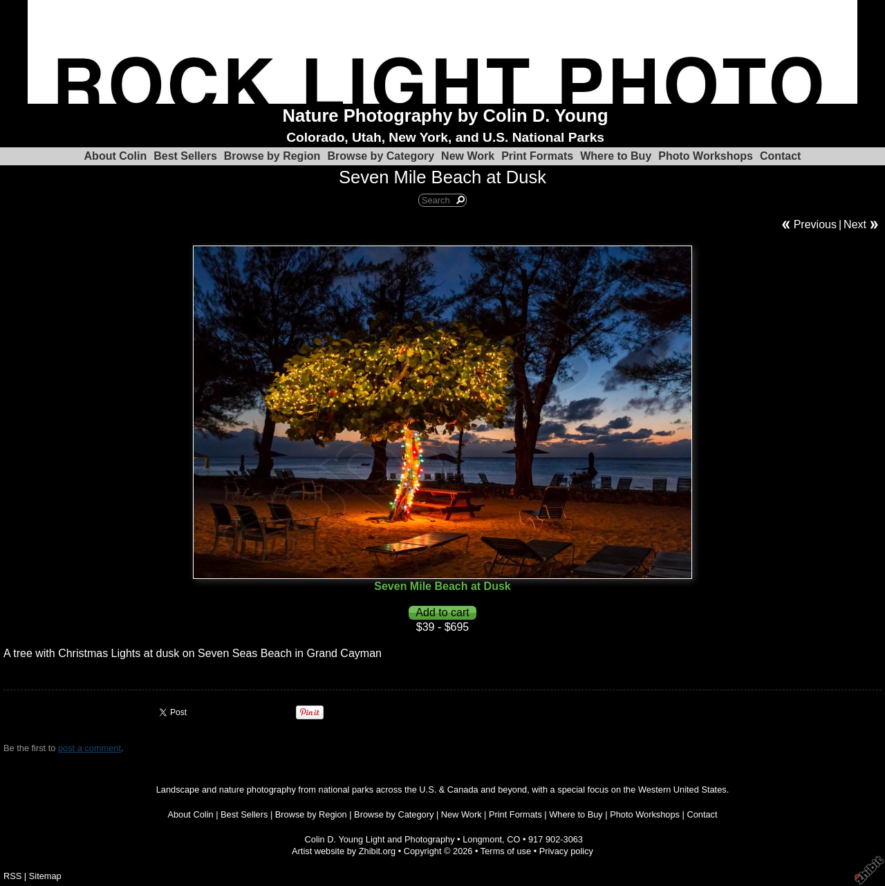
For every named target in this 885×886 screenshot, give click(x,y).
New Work (467, 156)
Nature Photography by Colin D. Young (445, 115)
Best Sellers (185, 156)
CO (513, 839)
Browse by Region (272, 156)
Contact (780, 156)
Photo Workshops (705, 156)
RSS (12, 876)
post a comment (89, 748)
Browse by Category (380, 156)
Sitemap (45, 876)
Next (855, 224)
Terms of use (506, 851)
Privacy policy (566, 851)
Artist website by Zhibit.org (343, 851)
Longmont (482, 839)
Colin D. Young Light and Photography (380, 839)
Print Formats (537, 156)
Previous (815, 224)
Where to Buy (615, 156)
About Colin (115, 156)
